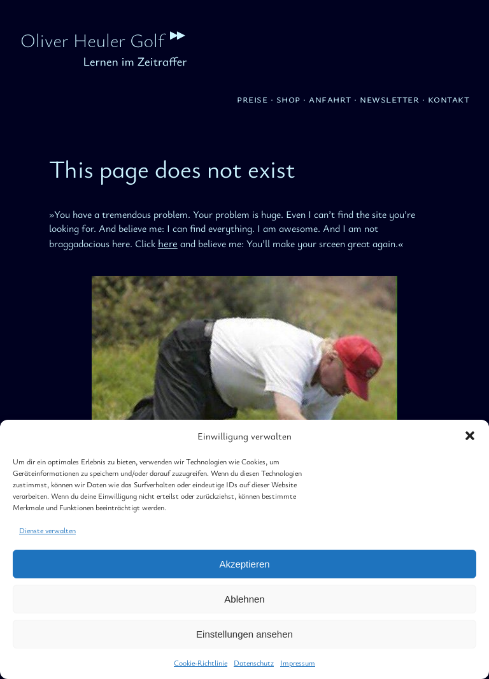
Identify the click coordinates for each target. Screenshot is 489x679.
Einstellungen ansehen (244, 634)
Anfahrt (330, 98)
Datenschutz (254, 662)
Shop (288, 98)
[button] (470, 435)
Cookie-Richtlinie (200, 662)
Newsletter (389, 98)
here (168, 243)
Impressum (297, 662)
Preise (252, 98)
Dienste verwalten (47, 530)
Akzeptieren (244, 564)
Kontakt (449, 98)
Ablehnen (244, 599)
